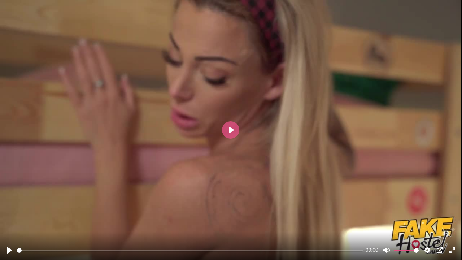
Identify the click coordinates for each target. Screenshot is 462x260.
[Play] (9, 250)
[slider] (190, 250)
